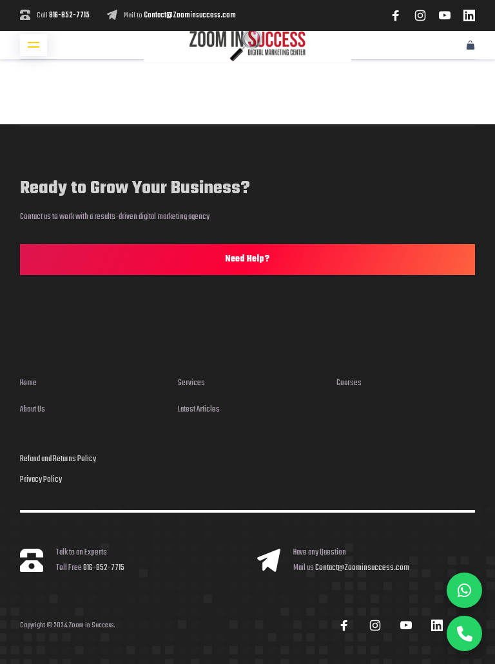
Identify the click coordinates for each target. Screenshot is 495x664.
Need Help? (247, 259)
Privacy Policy (41, 479)
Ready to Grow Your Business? (135, 188)
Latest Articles (199, 409)
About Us (32, 409)
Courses (349, 383)
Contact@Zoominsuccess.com (190, 15)
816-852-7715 (69, 15)
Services (191, 383)
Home (28, 383)
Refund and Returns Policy (58, 459)
